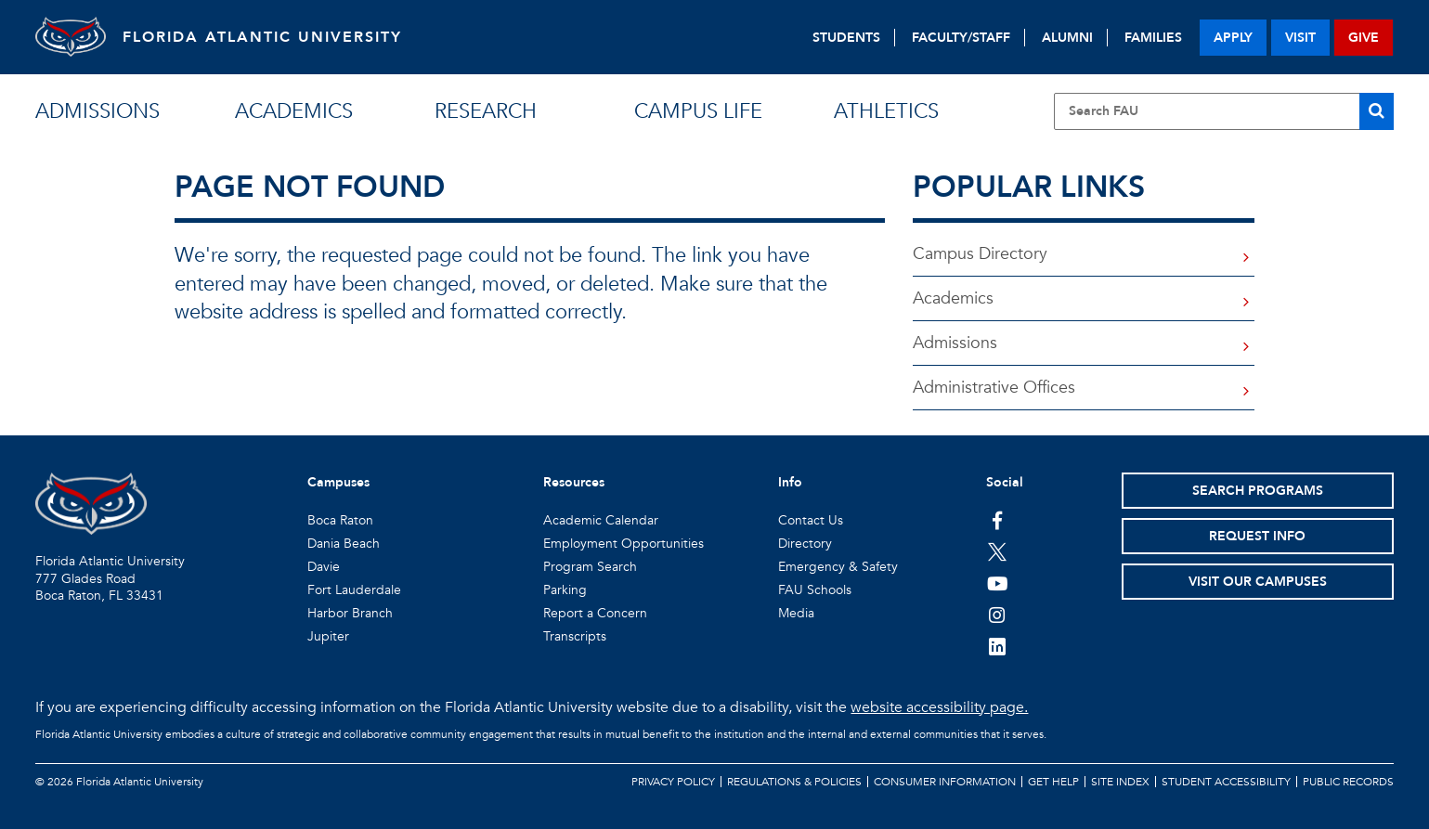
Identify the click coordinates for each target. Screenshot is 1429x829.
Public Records (1348, 781)
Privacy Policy (673, 781)
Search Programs (1257, 490)
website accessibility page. (939, 707)
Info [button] (790, 482)
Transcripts (574, 636)
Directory (805, 543)
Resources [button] (573, 482)
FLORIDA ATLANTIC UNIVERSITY (268, 37)
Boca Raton (340, 520)
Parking (565, 590)
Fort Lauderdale (354, 590)
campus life (698, 111)
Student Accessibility (1226, 781)
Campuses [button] (338, 482)
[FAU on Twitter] (997, 551)
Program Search (590, 567)
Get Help (1053, 781)
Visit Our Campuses (1258, 581)
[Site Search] (1224, 111)
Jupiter (328, 636)
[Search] (1376, 111)
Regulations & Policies (794, 781)
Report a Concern (595, 613)
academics (294, 111)
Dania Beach (343, 543)
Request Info (1257, 536)
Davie (323, 567)
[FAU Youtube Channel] (997, 583)
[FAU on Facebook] (997, 520)
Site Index (1120, 781)
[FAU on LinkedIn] (997, 646)
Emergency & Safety (838, 567)
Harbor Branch (350, 613)
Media (796, 613)
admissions (97, 111)
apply (1233, 37)
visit (1300, 37)
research (486, 111)
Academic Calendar (600, 520)
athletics (886, 111)
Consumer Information (945, 781)
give (1363, 37)
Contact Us (810, 520)
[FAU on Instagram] (997, 614)
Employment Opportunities (623, 543)
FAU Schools (814, 590)
